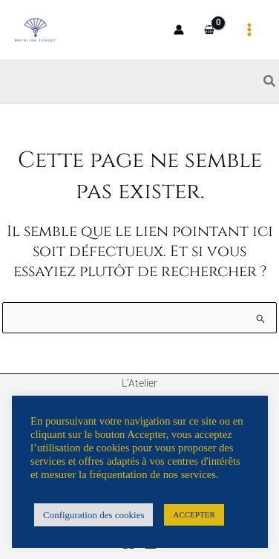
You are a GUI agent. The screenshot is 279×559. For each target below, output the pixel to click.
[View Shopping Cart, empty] (209, 30)
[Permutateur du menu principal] (249, 29)
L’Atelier (139, 383)
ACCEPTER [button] (193, 514)
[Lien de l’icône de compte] (179, 29)
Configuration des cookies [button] (93, 514)
